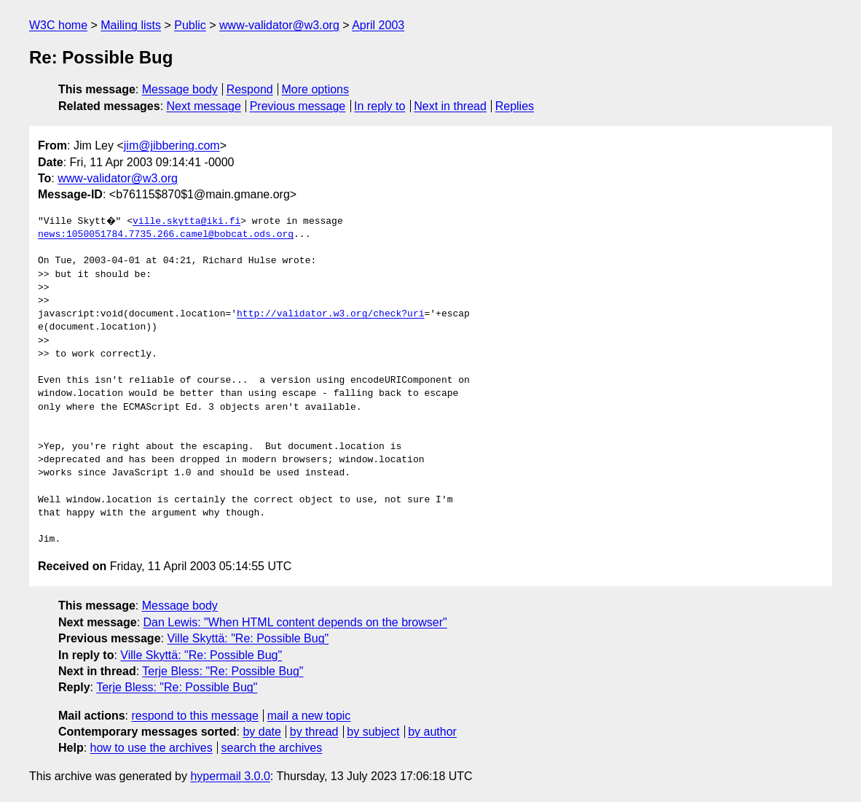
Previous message (298, 106)
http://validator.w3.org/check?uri (330, 314)
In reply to (379, 106)
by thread (314, 731)
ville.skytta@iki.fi (189, 221)
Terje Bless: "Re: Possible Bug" (222, 671)
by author (432, 731)
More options (316, 89)
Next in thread (450, 106)
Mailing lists (131, 25)
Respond (250, 89)
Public (190, 25)
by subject (373, 731)
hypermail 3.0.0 (230, 776)
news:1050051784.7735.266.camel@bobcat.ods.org (166, 234)
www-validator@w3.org (279, 25)
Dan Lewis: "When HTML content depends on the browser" (295, 622)
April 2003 (378, 25)
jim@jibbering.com (172, 145)
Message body (180, 89)
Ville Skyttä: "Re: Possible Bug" (248, 638)
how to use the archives (151, 747)
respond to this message (194, 715)
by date (261, 731)
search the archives (272, 747)
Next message (204, 106)
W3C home (58, 25)
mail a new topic (309, 715)
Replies (514, 106)
